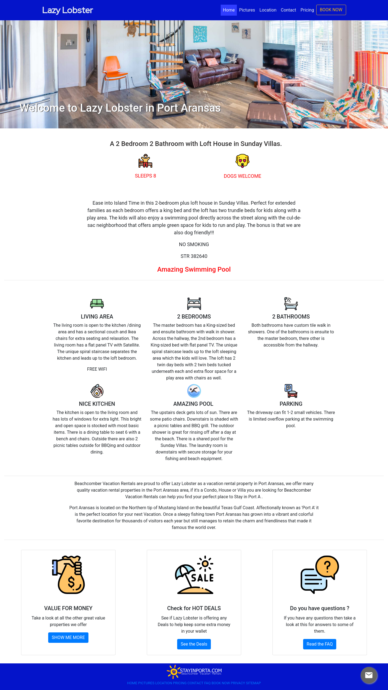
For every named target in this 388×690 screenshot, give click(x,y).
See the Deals (194, 644)
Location (268, 10)
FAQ (208, 683)
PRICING (180, 683)
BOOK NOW (331, 9)
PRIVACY (238, 683)
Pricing (307, 10)
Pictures (247, 10)
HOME (132, 683)
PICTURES (147, 683)
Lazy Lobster (67, 10)
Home (230, 10)
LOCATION (164, 683)
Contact (288, 10)
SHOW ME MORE (68, 637)
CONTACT (196, 683)
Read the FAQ (320, 644)
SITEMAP (253, 683)
